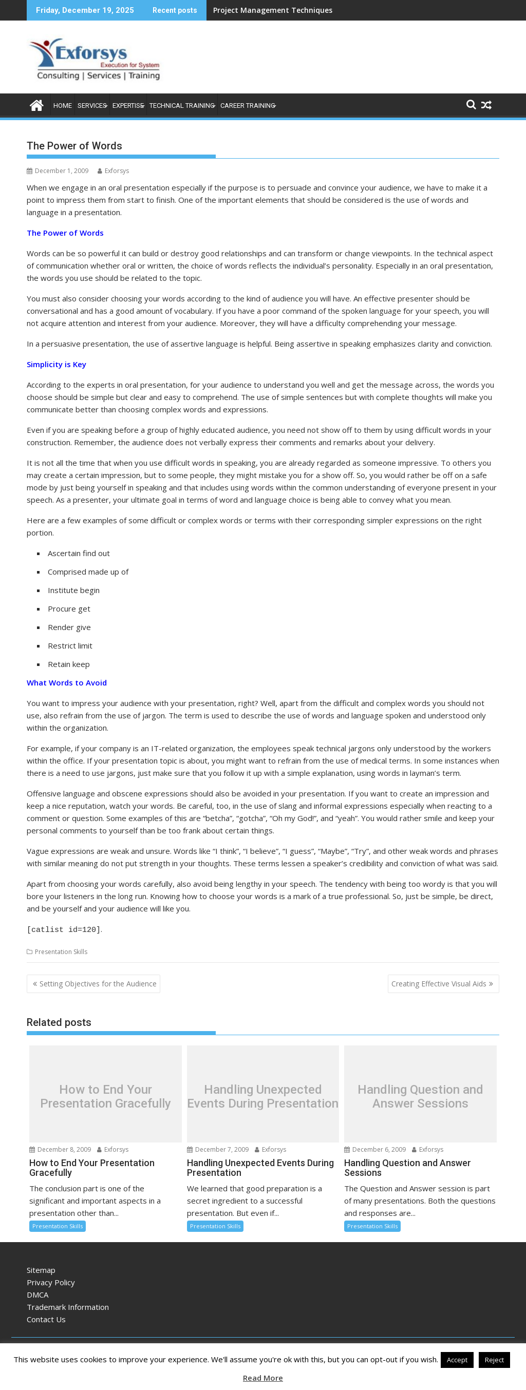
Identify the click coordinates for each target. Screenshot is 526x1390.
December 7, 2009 (218, 1148)
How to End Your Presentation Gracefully (105, 1095)
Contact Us (46, 1317)
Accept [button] (457, 1359)
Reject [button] (494, 1359)
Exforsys (113, 170)
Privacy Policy (51, 1280)
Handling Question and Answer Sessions (420, 1095)
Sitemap (41, 1268)
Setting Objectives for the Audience (98, 982)
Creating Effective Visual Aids (438, 982)
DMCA (37, 1293)
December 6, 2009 (375, 1148)
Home (62, 105)
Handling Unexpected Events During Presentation (263, 1095)
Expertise (128, 105)
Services (92, 105)
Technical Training (182, 105)
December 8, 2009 (60, 1148)
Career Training (247, 105)
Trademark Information (68, 1305)
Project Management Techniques (272, 10)
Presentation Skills (61, 950)
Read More (263, 1378)
